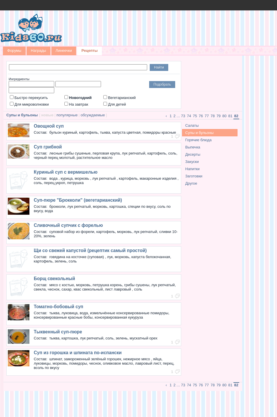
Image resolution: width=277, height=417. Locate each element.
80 (224, 116)
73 (183, 116)
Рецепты (89, 50)
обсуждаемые (93, 115)
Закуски (192, 161)
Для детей (114, 104)
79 (218, 116)
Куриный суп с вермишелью (66, 172)
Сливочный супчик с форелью (68, 225)
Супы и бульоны (199, 133)
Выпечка (192, 147)
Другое (191, 183)
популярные (67, 115)
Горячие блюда (198, 140)
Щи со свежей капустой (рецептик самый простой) (90, 250)
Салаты (192, 125)
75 (195, 116)
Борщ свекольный (54, 278)
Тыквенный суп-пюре (58, 331)
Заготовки (193, 176)
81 (230, 116)
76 (201, 116)
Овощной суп (49, 126)
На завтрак (76, 104)
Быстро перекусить (29, 97)
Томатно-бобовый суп (58, 306)
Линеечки (64, 50)
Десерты (192, 154)
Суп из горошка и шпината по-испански (78, 352)
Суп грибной (48, 146)
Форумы (14, 50)
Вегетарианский (119, 97)
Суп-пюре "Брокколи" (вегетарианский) (78, 200)
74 (189, 116)
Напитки (192, 169)
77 (207, 116)
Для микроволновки (29, 104)
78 (213, 116)
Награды (38, 50)
